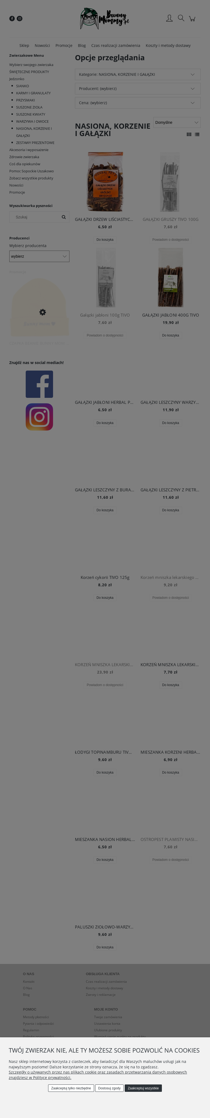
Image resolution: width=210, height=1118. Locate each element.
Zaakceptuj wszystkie (143, 1088)
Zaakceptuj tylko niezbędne (71, 1088)
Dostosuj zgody (109, 1088)
